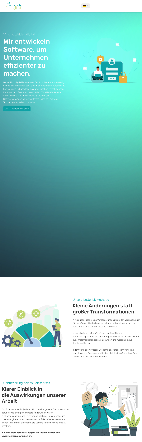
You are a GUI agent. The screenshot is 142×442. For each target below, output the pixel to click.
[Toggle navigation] (132, 6)
